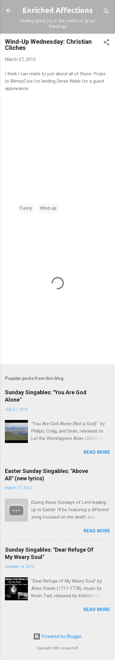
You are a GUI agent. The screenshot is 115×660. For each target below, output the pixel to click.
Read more (96, 452)
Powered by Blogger (57, 636)
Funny (26, 208)
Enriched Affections (57, 10)
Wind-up (48, 208)
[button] (106, 43)
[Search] (106, 12)
